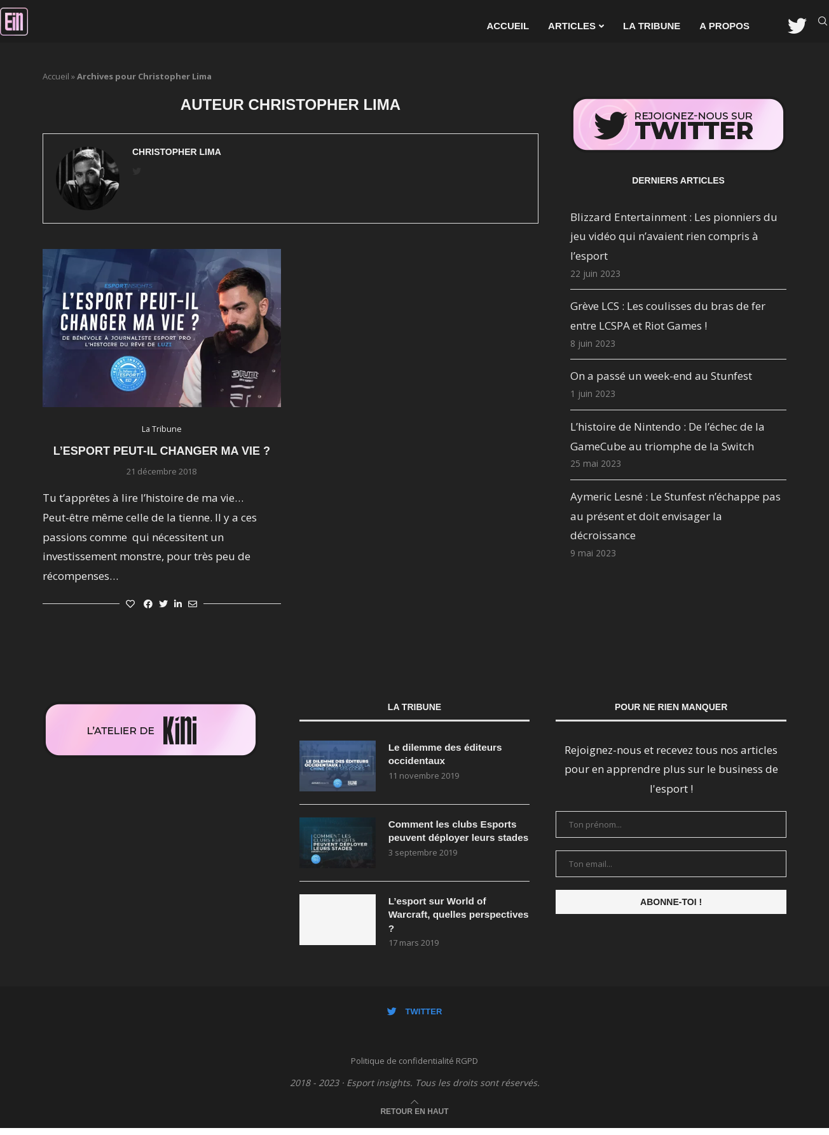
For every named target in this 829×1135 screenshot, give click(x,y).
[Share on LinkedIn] (178, 604)
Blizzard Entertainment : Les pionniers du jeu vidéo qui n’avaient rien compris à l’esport (674, 236)
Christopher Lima (176, 152)
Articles (572, 25)
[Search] (822, 26)
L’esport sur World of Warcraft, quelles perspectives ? (439, 919)
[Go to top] (414, 1117)
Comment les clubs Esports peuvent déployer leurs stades (455, 838)
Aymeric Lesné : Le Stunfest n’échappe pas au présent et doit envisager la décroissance (675, 515)
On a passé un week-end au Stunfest (661, 375)
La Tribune (651, 25)
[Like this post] (130, 604)
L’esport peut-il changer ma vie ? (161, 451)
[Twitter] (797, 26)
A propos (724, 25)
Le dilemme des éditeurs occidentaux (447, 754)
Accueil (507, 25)
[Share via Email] (192, 604)
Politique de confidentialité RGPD (414, 1067)
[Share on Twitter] (163, 604)
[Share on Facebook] (148, 604)
